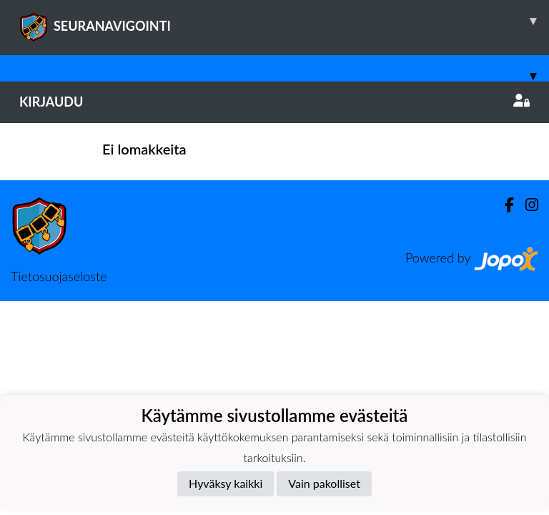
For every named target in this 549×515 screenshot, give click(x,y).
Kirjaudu (274, 101)
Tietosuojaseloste (59, 276)
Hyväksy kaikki (225, 483)
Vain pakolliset (324, 483)
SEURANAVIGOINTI (284, 20)
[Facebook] (503, 204)
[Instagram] (526, 204)
